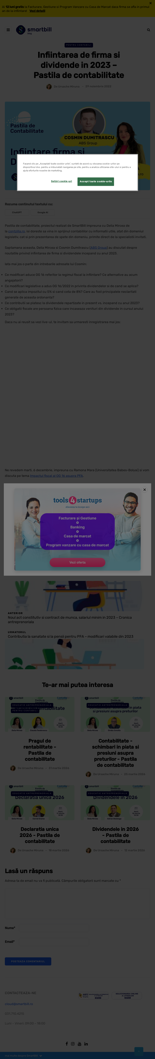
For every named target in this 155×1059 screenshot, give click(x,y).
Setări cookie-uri (61, 181)
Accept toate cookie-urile (96, 181)
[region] (77, 172)
